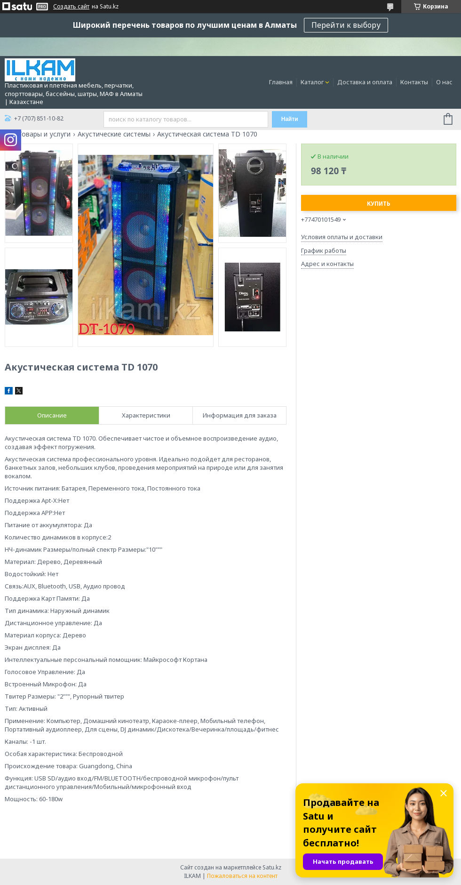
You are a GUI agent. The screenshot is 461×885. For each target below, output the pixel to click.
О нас (444, 82)
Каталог (312, 82)
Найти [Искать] (289, 119)
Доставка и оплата (364, 82)
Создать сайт (71, 6)
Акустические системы (114, 134)
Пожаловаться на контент (242, 876)
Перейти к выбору (346, 25)
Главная (281, 82)
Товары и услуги (44, 134)
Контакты (414, 82)
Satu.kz (271, 867)
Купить (378, 204)
